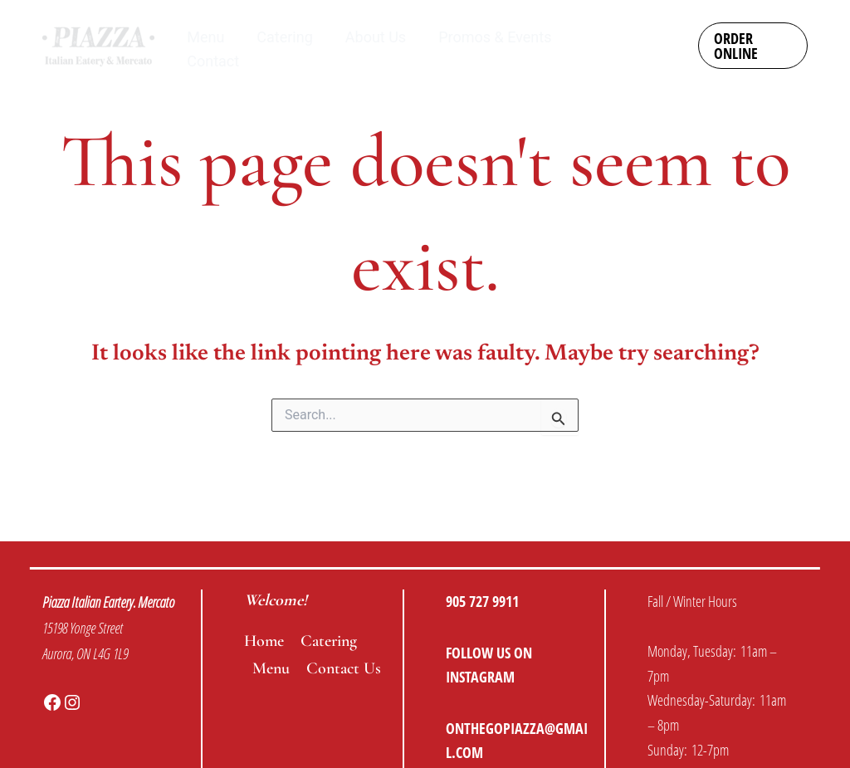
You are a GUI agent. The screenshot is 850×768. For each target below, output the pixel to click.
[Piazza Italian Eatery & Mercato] (98, 44)
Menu (271, 668)
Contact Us (343, 668)
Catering (328, 641)
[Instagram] (639, 34)
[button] (752, 45)
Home (264, 641)
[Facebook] (649, 58)
